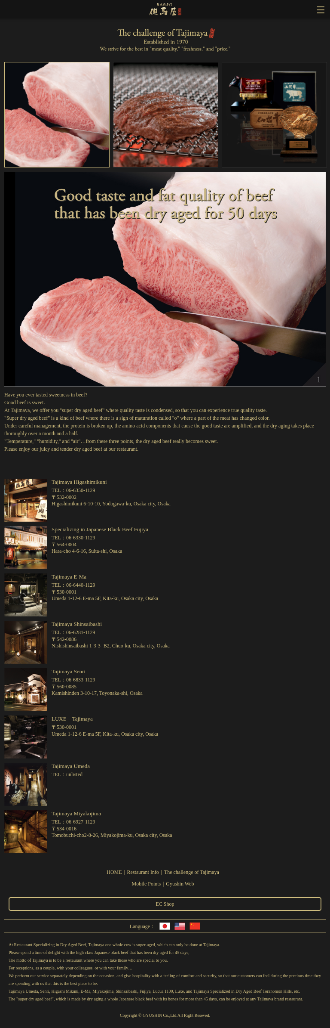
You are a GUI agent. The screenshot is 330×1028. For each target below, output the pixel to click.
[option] (56, 117)
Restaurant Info (143, 872)
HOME (114, 872)
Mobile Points (146, 884)
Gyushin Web (180, 884)
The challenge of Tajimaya (191, 872)
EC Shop (165, 904)
